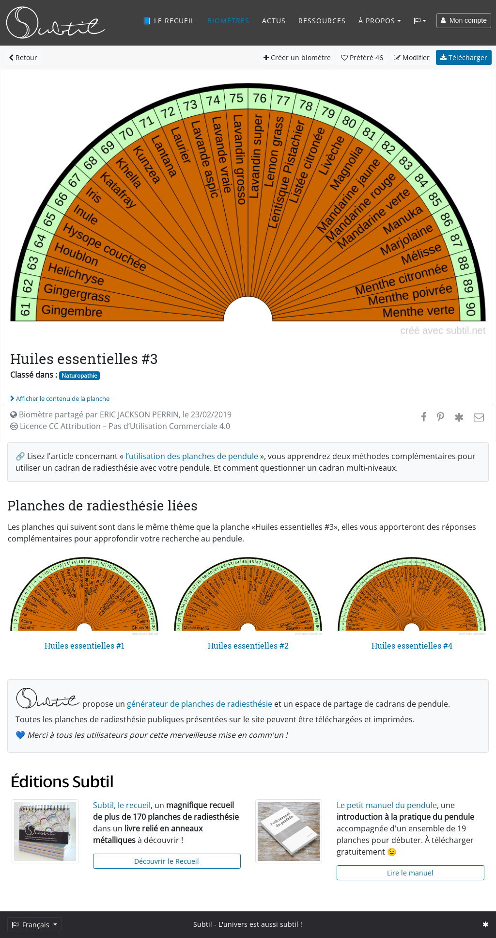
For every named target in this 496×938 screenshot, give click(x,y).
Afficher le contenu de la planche (59, 398)
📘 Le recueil (168, 20)
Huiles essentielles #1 (84, 645)
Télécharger (463, 57)
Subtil (202, 924)
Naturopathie (79, 375)
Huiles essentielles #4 (412, 645)
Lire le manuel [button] (410, 872)
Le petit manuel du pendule (387, 805)
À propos (376, 20)
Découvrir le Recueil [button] (166, 861)
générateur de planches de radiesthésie (199, 704)
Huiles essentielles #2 (248, 645)
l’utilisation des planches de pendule (191, 456)
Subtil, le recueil (122, 805)
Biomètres (228, 20)
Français (31, 924)
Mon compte (464, 20)
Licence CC (120, 426)
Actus (274, 20)
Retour (23, 57)
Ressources (322, 20)
